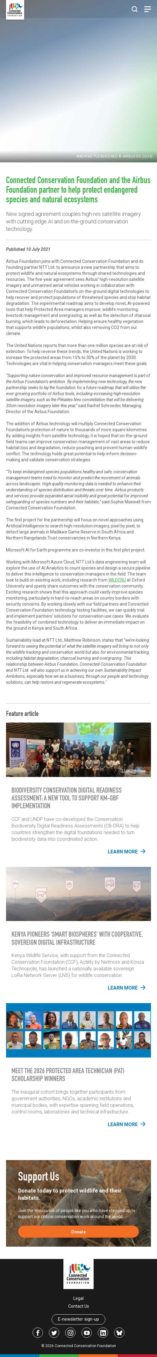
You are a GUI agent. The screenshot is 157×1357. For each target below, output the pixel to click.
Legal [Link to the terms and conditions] (78, 1298)
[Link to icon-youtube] (87, 1333)
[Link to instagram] (70, 1333)
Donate (78, 1232)
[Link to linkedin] (103, 1333)
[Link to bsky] (119, 1333)
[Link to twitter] (54, 1333)
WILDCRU (117, 580)
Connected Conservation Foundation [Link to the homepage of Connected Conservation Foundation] (85, 1346)
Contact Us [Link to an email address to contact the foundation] (78, 1306)
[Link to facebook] (38, 1333)
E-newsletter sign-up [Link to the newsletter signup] (78, 1319)
